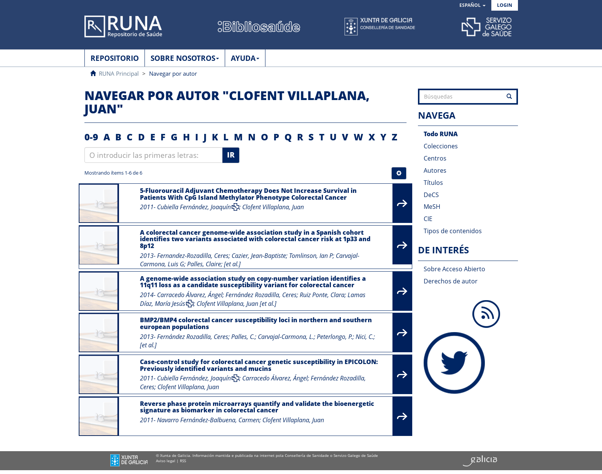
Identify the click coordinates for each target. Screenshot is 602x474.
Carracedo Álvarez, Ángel (189, 295)
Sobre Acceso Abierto (454, 269)
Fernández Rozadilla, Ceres (261, 295)
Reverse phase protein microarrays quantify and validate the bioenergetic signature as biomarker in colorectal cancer (257, 407)
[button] (472, 5)
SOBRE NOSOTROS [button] (185, 58)
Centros (435, 158)
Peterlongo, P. (335, 336)
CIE (428, 219)
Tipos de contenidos (453, 231)
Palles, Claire (204, 264)
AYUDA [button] (245, 58)
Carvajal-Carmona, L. (286, 336)
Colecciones (441, 146)
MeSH (432, 206)
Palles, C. (243, 336)
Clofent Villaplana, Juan (273, 207)
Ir (231, 155)
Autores (435, 170)
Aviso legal (165, 460)
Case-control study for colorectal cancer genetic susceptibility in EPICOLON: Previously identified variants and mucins (259, 365)
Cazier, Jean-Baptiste (259, 255)
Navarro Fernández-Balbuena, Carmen (208, 420)
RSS (183, 460)
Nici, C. (364, 336)
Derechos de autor (451, 281)
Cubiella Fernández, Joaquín (194, 207)
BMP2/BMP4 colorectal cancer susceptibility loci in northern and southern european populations (256, 323)
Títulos (433, 182)
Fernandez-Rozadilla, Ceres (193, 255)
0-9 (91, 136)
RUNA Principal (119, 73)
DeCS (431, 195)
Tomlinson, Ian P (311, 255)
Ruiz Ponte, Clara (322, 295)
